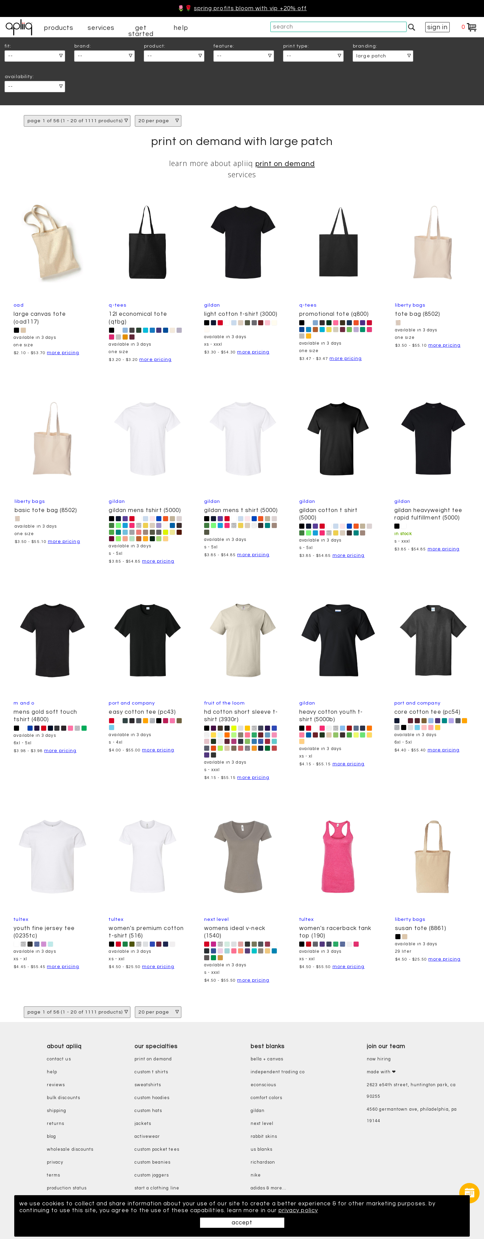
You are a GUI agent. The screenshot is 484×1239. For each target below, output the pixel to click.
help (181, 27)
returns (55, 1124)
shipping (57, 1111)
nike (256, 1175)
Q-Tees (117, 305)
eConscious (263, 1085)
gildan (258, 1111)
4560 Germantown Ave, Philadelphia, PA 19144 (412, 1115)
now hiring (379, 1059)
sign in (437, 27)
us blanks (262, 1149)
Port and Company (132, 703)
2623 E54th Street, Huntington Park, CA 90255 (411, 1091)
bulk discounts (63, 1098)
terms (53, 1175)
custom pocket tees (157, 1149)
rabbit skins (264, 1136)
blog (51, 1136)
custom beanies (153, 1162)
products (59, 27)
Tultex (21, 919)
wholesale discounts (70, 1149)
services (101, 27)
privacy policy (298, 1210)
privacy (55, 1162)
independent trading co (278, 1072)
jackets (143, 1124)
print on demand (285, 163)
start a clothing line (157, 1188)
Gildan (212, 305)
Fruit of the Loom (224, 703)
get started (140, 30)
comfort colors (267, 1098)
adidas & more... (269, 1188)
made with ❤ (381, 1072)
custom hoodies (152, 1098)
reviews (56, 1085)
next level (262, 1124)
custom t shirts (151, 1072)
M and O (24, 703)
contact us (59, 1059)
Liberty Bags (410, 305)
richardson (263, 1162)
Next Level (216, 919)
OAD (18, 305)
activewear (147, 1136)
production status (67, 1188)
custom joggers (152, 1175)
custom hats (148, 1111)
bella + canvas (267, 1059)
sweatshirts (148, 1085)
